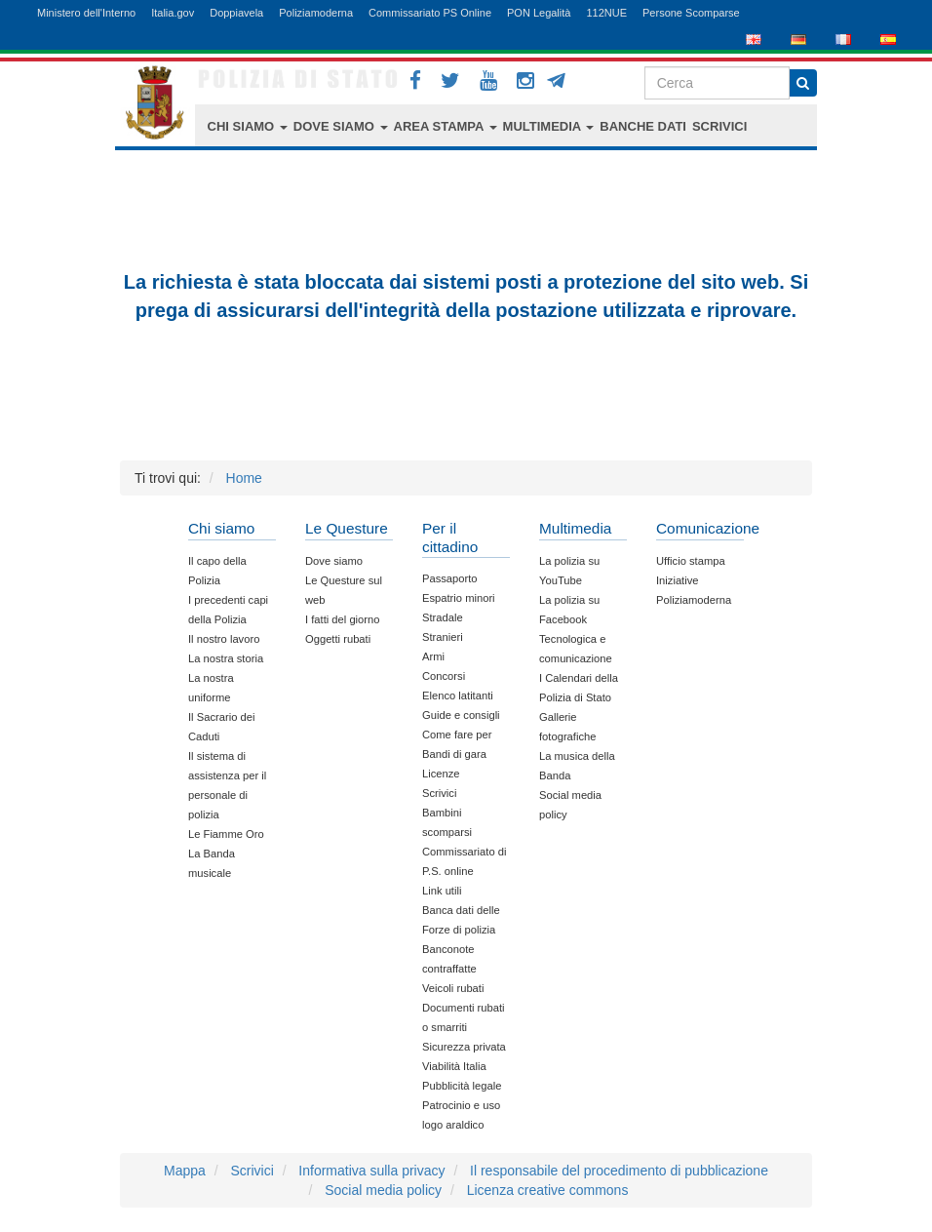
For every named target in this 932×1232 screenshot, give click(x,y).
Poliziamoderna (316, 13)
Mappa (185, 1170)
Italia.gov (172, 13)
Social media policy (383, 1190)
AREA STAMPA (445, 126)
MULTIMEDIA (549, 126)
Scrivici (251, 1170)
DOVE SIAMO (340, 126)
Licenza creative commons (548, 1190)
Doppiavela (236, 13)
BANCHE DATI (643, 126)
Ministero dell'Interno (86, 13)
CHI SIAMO (248, 126)
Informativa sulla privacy (371, 1170)
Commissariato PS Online (430, 13)
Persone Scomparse (691, 13)
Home (244, 478)
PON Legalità (538, 13)
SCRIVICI (719, 126)
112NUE (606, 13)
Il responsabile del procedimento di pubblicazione (619, 1170)
